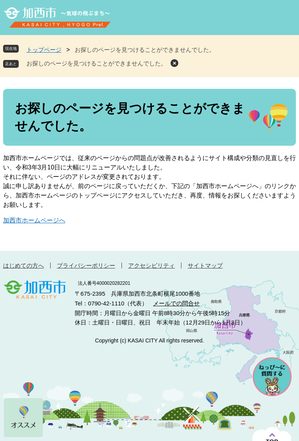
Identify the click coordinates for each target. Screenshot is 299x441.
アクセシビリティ (151, 265)
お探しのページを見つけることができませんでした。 (96, 63)
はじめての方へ (23, 265)
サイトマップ (205, 265)
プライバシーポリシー (86, 265)
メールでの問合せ (176, 303)
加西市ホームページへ (34, 220)
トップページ (44, 49)
